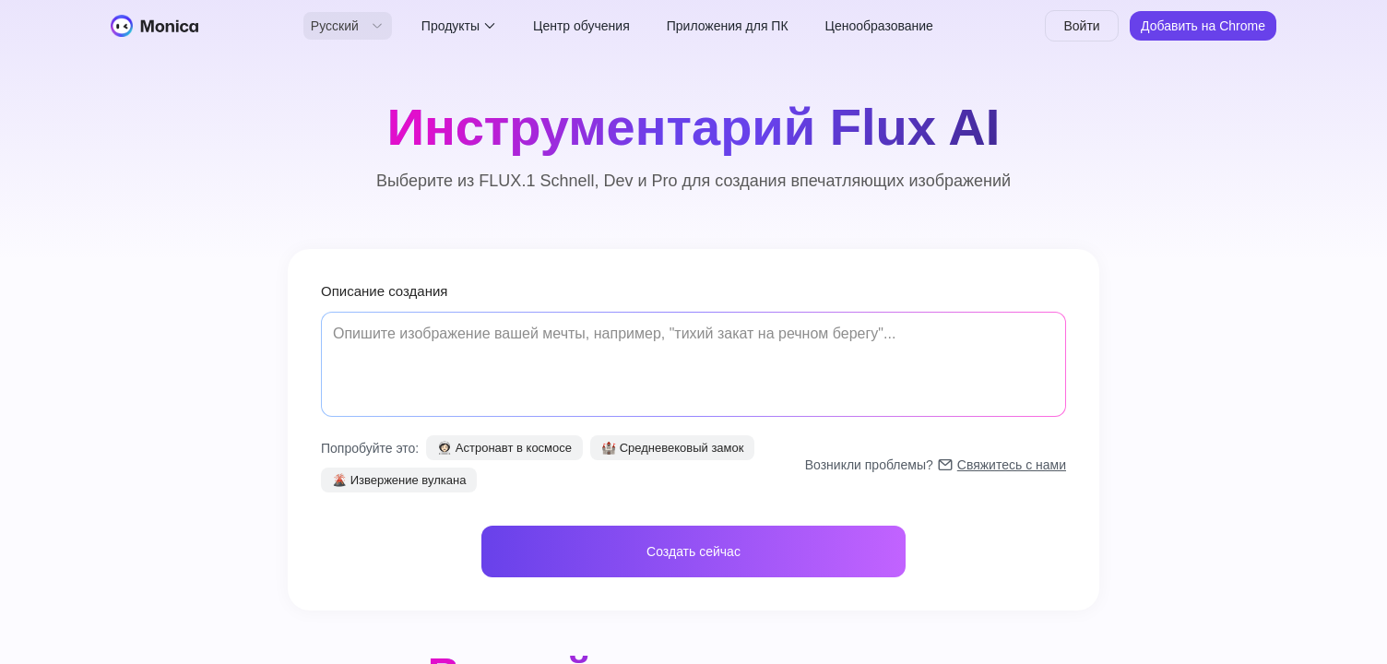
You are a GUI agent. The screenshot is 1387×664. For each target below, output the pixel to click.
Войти (1081, 25)
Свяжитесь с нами (1011, 464)
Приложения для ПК (727, 25)
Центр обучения (581, 25)
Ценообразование (879, 25)
